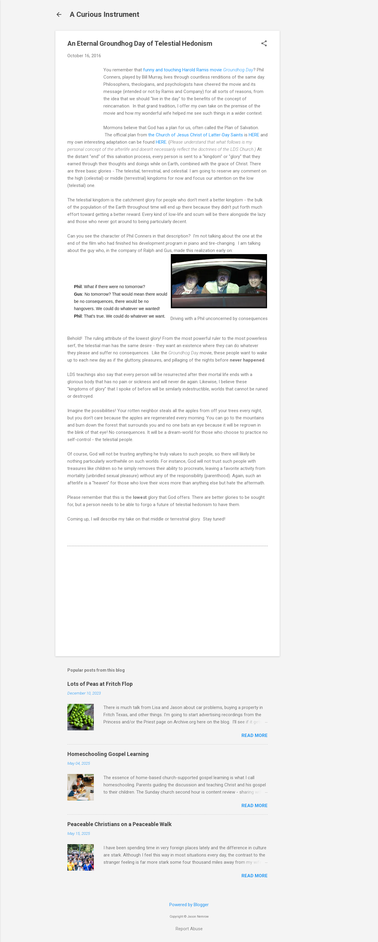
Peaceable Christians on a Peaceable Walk (119, 824)
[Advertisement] (303, 121)
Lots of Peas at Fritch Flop (100, 684)
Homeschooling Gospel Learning (108, 754)
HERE (254, 135)
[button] (264, 44)
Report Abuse (189, 928)
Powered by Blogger (189, 904)
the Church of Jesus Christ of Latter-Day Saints (195, 135)
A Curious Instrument (104, 14)
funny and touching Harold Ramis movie (198, 70)
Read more (254, 735)
